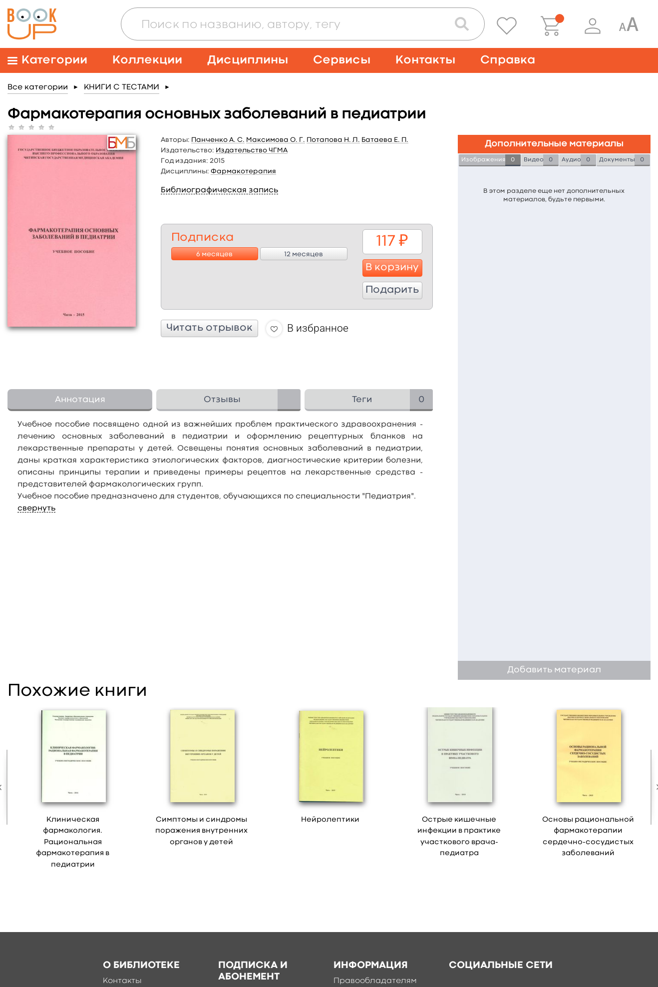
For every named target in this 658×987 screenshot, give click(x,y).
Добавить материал (554, 670)
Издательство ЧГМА (252, 150)
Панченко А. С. (218, 140)
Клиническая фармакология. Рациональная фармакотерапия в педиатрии (72, 842)
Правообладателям (375, 981)
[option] (72, 791)
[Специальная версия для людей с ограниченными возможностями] (629, 26)
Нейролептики (330, 820)
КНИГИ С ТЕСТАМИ (121, 87)
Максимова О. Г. (275, 140)
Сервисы (341, 60)
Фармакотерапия (243, 171)
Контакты (425, 60)
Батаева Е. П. (384, 140)
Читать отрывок (209, 328)
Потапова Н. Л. (333, 140)
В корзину (392, 267)
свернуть (36, 508)
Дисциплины (247, 60)
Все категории (37, 87)
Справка (507, 60)
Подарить (392, 290)
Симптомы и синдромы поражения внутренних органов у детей (201, 831)
